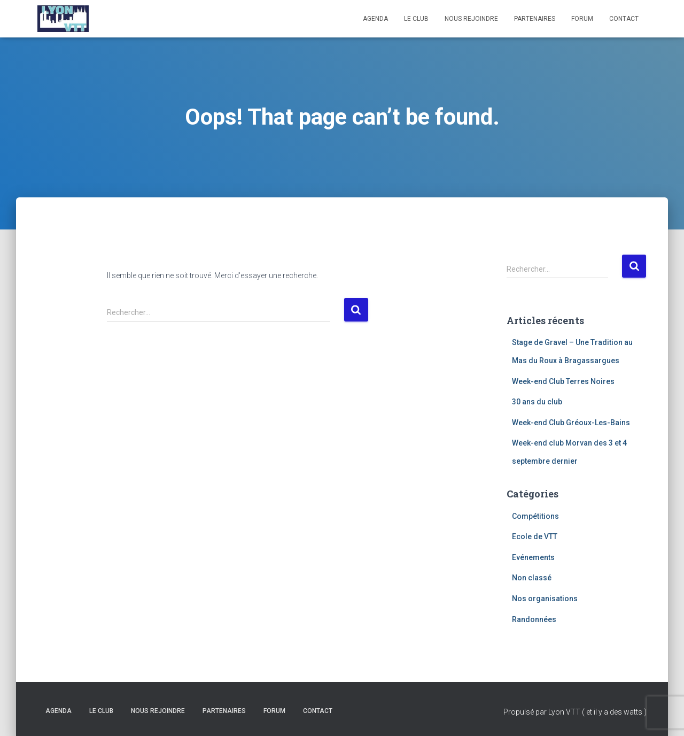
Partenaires (534, 18)
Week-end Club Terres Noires (563, 381)
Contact (624, 18)
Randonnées (534, 619)
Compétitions (535, 516)
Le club (416, 18)
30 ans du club (537, 401)
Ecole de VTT (534, 536)
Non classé (531, 577)
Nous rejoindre (471, 18)
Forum (582, 18)
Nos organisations (545, 598)
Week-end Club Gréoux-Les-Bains (571, 422)
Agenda (375, 18)
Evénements (533, 557)
